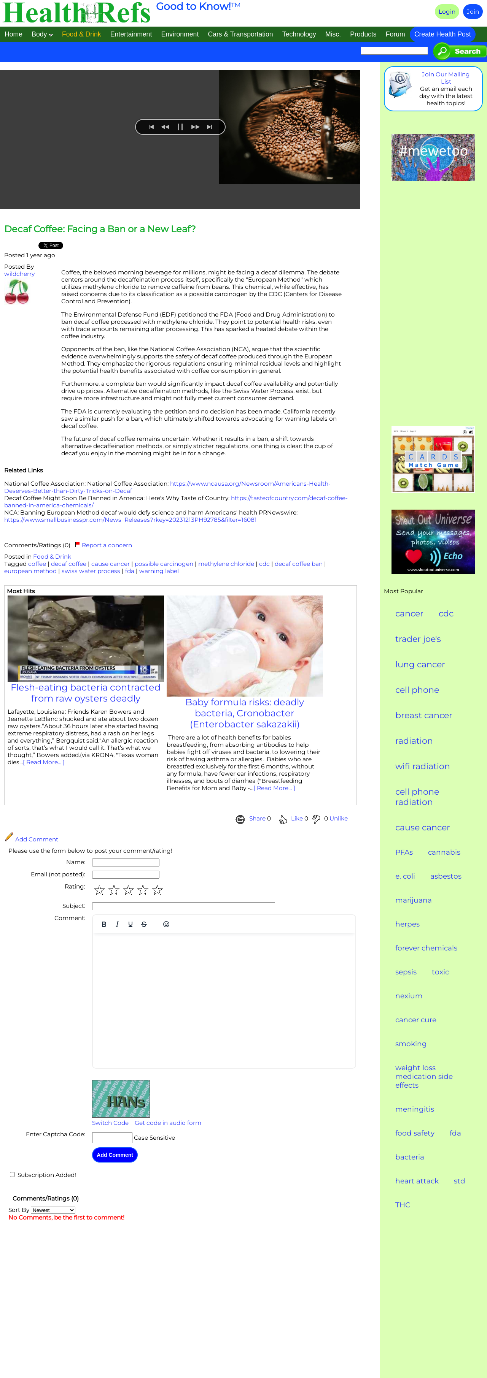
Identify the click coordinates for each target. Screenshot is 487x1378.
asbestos (446, 876)
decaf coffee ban (299, 563)
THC (402, 1205)
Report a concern (103, 545)
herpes (407, 924)
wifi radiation (422, 766)
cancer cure (415, 1019)
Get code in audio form (168, 1122)
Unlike (338, 818)
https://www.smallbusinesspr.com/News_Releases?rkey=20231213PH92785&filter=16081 (130, 519)
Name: (75, 862)
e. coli (405, 876)
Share (257, 818)
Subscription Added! (47, 1174)
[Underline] (130, 924)
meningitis (414, 1109)
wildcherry (19, 273)
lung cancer (420, 664)
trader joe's (418, 639)
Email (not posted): (58, 874)
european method (30, 571)
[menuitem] (136, 193)
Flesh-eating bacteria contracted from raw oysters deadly (86, 693)
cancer (409, 613)
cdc (264, 563)
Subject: (73, 905)
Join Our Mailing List (446, 78)
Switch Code (110, 1122)
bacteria (409, 1157)
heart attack (417, 1181)
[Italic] (117, 924)
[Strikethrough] (143, 924)
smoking (411, 1043)
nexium (409, 996)
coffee (37, 563)
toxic (440, 972)
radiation (414, 741)
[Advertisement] (433, 304)
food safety (414, 1133)
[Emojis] (166, 924)
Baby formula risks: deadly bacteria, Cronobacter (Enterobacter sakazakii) (244, 713)
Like (297, 818)
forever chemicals (426, 948)
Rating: (75, 886)
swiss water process (91, 571)
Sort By (41, 1209)
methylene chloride (226, 563)
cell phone (417, 690)
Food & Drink (52, 556)
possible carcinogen (164, 563)
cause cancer (110, 563)
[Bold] (103, 924)
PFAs (404, 852)
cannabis (444, 852)
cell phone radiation (417, 797)
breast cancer (423, 715)
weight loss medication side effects (424, 1076)
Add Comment (31, 839)
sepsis (406, 972)
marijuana (413, 900)
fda (129, 571)
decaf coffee (68, 563)
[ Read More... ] (44, 762)
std (459, 1181)
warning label (159, 571)
